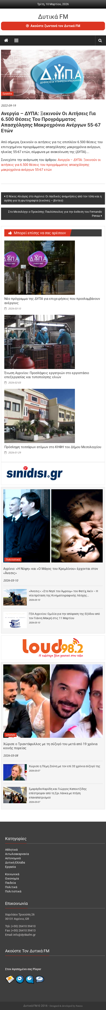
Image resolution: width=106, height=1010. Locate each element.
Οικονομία (12, 878)
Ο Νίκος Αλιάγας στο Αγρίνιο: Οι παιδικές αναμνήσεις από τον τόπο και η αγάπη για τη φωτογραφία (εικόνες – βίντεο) (53, 198)
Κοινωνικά (12, 874)
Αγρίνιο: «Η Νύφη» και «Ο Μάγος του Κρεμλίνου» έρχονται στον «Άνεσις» (50, 571)
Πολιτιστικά (13, 559)
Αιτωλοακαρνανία (17, 854)
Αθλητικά (11, 849)
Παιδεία (10, 882)
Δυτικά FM (53, 16)
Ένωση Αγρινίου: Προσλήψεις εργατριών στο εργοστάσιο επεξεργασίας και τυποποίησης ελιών (46, 375)
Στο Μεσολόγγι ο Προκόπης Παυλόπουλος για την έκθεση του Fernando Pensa (55, 213)
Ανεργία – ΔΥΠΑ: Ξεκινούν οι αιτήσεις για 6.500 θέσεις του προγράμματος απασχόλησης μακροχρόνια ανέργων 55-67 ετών (51, 165)
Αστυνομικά (13, 858)
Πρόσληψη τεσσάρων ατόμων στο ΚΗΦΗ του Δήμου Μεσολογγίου (52, 447)
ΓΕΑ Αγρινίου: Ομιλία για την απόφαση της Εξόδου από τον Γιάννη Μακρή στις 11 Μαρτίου (64, 616)
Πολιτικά (11, 887)
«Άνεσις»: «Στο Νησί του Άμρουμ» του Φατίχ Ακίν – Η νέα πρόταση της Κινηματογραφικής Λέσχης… (63, 593)
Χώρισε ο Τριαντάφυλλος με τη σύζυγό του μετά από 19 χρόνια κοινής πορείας (50, 746)
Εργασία (7, 93)
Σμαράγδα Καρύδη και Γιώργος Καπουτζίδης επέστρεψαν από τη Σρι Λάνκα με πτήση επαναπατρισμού (58, 793)
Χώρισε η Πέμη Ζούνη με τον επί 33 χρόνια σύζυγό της (64, 766)
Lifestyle (10, 734)
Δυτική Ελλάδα (15, 862)
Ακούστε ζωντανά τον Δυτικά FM (53, 26)
